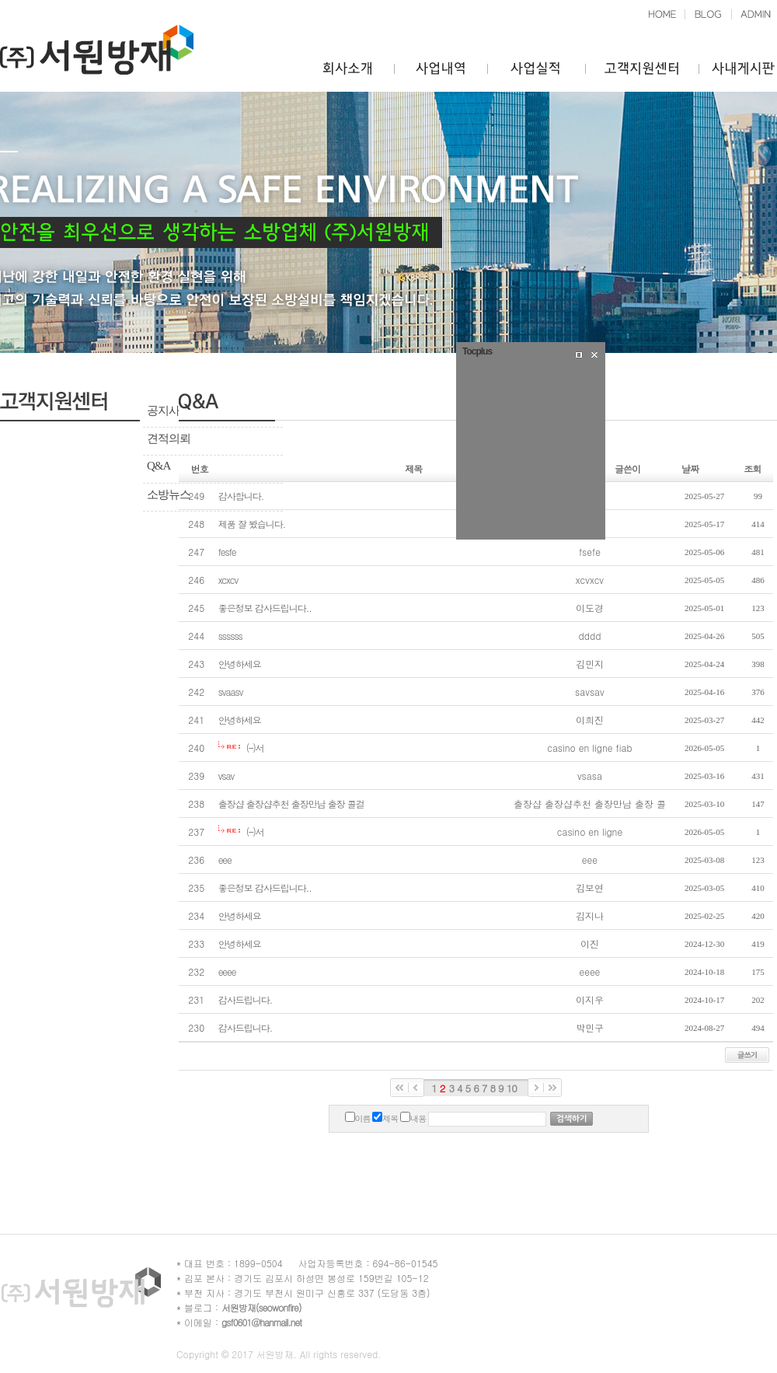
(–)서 (255, 747)
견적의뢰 (168, 438)
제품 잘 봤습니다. (252, 523)
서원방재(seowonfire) (261, 1307)
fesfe (227, 551)
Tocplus (477, 351)
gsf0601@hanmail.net (261, 1322)
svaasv (230, 691)
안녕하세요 (239, 663)
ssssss (230, 635)
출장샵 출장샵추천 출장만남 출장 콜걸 (291, 803)
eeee (227, 971)
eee (225, 859)
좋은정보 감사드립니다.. (265, 607)
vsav (226, 775)
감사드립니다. (245, 999)
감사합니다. (241, 495)
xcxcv (228, 579)
